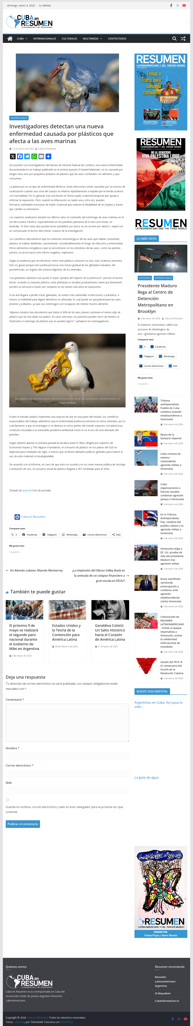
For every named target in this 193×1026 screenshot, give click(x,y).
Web (9, 783)
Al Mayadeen (163, 993)
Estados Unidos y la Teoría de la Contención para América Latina (66, 632)
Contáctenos (117, 38)
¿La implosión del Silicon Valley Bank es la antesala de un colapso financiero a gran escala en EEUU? (100, 575)
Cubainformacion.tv (167, 1001)
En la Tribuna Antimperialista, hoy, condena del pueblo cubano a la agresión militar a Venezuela (171, 524)
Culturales (69, 38)
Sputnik (26, 490)
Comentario (15, 700)
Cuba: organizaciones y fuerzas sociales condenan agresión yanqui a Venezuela (172, 491)
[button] (26, 38)
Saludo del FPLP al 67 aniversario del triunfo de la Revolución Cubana (171, 667)
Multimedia (90, 38)
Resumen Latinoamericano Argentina (165, 981)
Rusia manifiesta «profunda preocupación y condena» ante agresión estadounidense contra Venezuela (170, 590)
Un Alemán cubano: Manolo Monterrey (34, 570)
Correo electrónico (19, 765)
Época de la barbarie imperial (170, 436)
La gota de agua (146, 777)
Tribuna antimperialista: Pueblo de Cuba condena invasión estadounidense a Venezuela (171, 410)
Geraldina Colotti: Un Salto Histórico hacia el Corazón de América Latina (110, 632)
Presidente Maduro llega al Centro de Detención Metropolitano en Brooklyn (157, 298)
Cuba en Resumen (47, 148)
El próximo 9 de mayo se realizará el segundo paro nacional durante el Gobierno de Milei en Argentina (24, 637)
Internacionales (44, 38)
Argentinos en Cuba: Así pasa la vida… (158, 704)
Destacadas (144, 278)
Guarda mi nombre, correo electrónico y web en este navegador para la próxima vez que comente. (64, 809)
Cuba (20, 38)
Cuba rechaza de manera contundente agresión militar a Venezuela (170, 461)
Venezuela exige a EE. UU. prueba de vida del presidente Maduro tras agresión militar (172, 556)
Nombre (12, 748)
